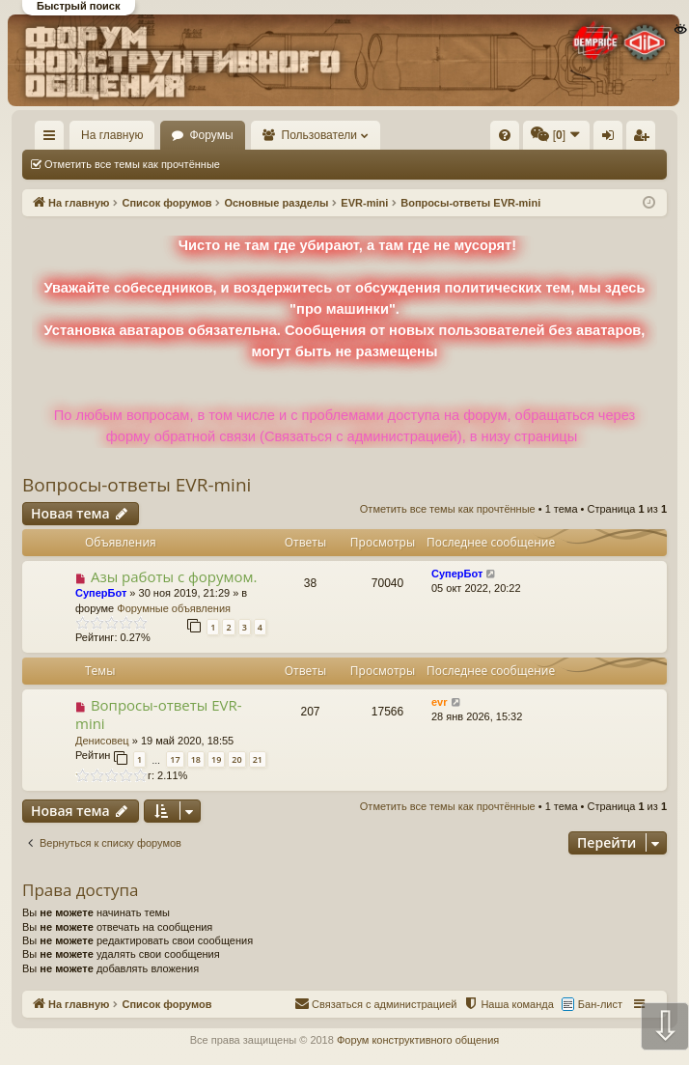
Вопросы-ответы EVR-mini (136, 484)
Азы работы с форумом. (174, 576)
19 (216, 759)
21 (257, 759)
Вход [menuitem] (612, 139)
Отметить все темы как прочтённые (132, 164)
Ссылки (53, 139)
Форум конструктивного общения (418, 1040)
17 (174, 759)
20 (236, 759)
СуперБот (100, 593)
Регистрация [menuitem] (644, 139)
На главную (112, 135)
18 (196, 759)
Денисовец (102, 740)
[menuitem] (504, 135)
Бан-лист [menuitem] (600, 1004)
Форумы (211, 135)
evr (439, 702)
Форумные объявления (174, 608)
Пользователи (319, 135)
